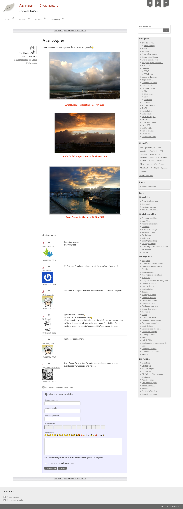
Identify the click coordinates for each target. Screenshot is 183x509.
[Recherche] (150, 30)
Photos (34, 60)
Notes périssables (148, 286)
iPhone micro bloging (150, 57)
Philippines (148, 94)
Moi (155, 164)
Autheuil (145, 388)
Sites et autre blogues (150, 60)
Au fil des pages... (148, 117)
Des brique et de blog (150, 306)
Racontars (145, 227)
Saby (144, 337)
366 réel (147, 71)
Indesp (144, 315)
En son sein (146, 134)
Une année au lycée (149, 383)
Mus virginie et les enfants (152, 275)
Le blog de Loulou (149, 283)
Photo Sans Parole (149, 122)
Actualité (145, 51)
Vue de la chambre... (149, 77)
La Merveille (147, 128)
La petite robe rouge (149, 394)
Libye (146, 97)
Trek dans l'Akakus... (150, 210)
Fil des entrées (12, 497)
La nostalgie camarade (150, 54)
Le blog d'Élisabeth (149, 349)
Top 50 (144, 108)
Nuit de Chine (147, 340)
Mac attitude (146, 66)
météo (34, 63)
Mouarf (162, 164)
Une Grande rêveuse (149, 301)
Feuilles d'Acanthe (149, 298)
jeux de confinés (148, 131)
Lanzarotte (148, 100)
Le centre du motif (149, 318)
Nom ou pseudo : (51, 400)
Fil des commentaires (15, 500)
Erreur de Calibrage (149, 230)
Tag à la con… (147, 80)
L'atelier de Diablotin (150, 303)
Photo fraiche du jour (150, 201)
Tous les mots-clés (146, 176)
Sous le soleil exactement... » (75, 31)
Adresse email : (51, 408)
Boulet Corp (146, 371)
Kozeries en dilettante (150, 224)
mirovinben (49, 247)
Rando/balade (147, 111)
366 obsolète (149, 74)
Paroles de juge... (148, 386)
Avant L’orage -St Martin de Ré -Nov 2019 (84, 105)
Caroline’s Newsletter (150, 391)
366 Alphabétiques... (149, 186)
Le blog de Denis (148, 335)
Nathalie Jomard (148, 380)
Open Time (146, 221)
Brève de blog (149, 46)
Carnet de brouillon (149, 218)
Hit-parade (146, 120)
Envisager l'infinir (148, 244)
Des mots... (146, 68)
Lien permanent (22, 60)
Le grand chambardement (151, 320)
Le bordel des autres (149, 83)
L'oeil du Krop (147, 326)
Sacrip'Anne (146, 235)
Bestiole (143, 160)
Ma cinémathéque (148, 105)
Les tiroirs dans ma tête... (151, 329)
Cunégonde (49, 295)
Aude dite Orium (148, 232)
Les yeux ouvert (148, 272)
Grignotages (146, 366)
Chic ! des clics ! (148, 85)
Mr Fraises (146, 312)
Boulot (151, 160)
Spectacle (164, 168)
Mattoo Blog (146, 278)
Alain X (145, 354)
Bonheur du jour (148, 369)
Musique (144, 167)
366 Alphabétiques (147, 147)
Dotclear (145, 252)
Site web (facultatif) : (52, 416)
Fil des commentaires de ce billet (59, 387)
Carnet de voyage (148, 88)
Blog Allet (146, 261)
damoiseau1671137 (52, 368)
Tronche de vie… (148, 43)
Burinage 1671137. (149, 295)
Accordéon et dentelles (150, 323)
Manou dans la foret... (150, 309)
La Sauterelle (147, 103)
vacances (143, 171)
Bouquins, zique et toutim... (152, 63)
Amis (152, 158)
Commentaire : (50, 424)
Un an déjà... (146, 125)
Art (157, 158)
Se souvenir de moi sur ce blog (60, 463)
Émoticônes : (50, 432)
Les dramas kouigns (149, 332)
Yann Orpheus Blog (149, 241)
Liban (146, 91)
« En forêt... (58, 31)
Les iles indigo (147, 289)
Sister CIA (146, 238)
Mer (29, 63)
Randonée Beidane (149, 207)
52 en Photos (155, 154)
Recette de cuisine (149, 137)
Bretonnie (160, 161)
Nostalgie (155, 168)
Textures (145, 292)
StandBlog (146, 363)
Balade (164, 157)
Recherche (145, 26)
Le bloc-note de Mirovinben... (153, 264)
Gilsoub (48, 319)
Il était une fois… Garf (150, 352)
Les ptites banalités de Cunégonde (155, 281)
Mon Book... (146, 204)
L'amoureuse (147, 114)
